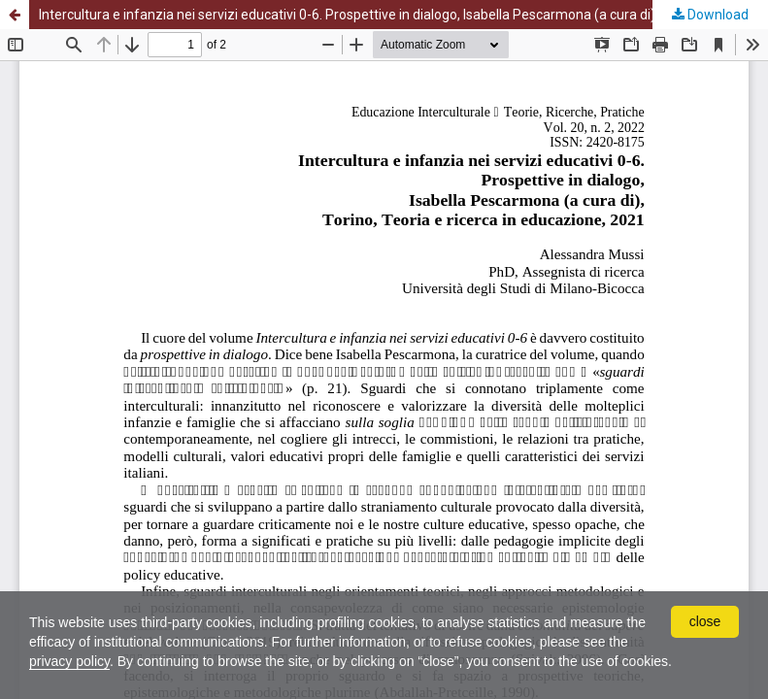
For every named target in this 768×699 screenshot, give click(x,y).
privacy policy (69, 661)
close (705, 621)
